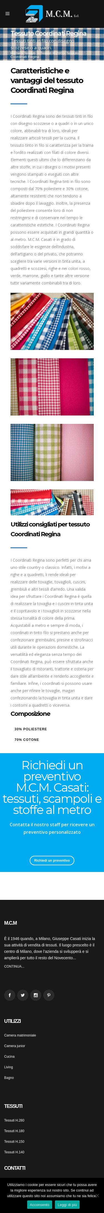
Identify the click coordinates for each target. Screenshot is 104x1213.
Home (15, 53)
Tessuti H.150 (14, 1142)
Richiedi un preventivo (52, 860)
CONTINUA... (14, 966)
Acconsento (39, 1205)
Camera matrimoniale (20, 1035)
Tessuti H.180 (14, 1131)
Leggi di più (67, 1205)
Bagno (9, 1078)
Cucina (9, 1057)
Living (8, 1067)
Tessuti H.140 (14, 1152)
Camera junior (14, 1046)
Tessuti (29, 53)
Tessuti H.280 (51, 53)
